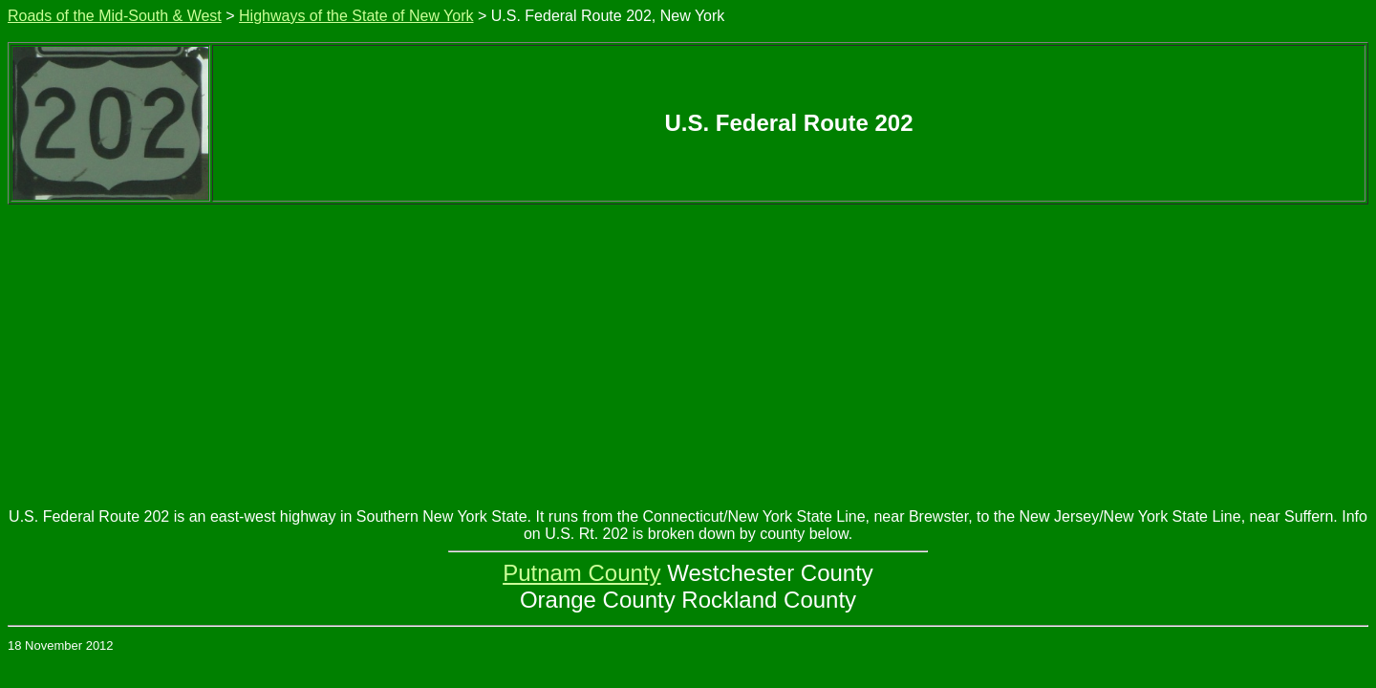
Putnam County (581, 573)
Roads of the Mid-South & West (115, 16)
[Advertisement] (688, 348)
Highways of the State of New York (356, 16)
